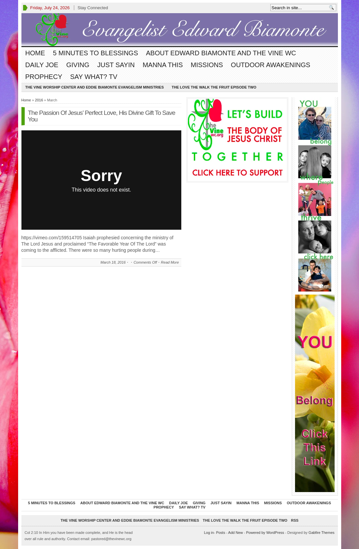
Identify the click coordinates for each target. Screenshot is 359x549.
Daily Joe (41, 64)
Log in (209, 533)
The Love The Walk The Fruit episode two (214, 87)
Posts (220, 533)
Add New (235, 533)
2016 (39, 100)
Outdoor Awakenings (270, 64)
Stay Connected (92, 7)
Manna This (163, 64)
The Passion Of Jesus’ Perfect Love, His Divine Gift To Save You (101, 116)
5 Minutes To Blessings (95, 53)
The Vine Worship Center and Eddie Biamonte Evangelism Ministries (94, 87)
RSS (295, 520)
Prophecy (43, 76)
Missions (207, 64)
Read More (170, 262)
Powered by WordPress (265, 533)
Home (35, 53)
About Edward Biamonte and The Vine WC (221, 53)
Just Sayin (116, 64)
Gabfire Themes (322, 533)
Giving (77, 64)
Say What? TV (93, 76)
